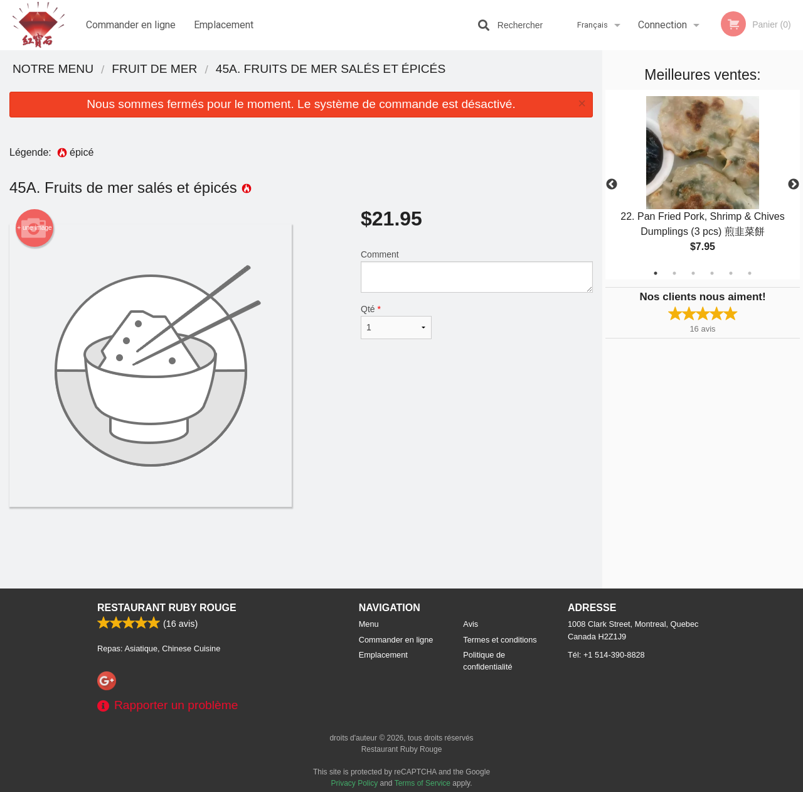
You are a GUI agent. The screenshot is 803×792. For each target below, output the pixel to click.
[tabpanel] (703, 184)
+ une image (34, 228)
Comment (477, 271)
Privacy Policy (354, 783)
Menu (369, 624)
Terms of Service (422, 783)
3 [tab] (693, 273)
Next (793, 184)
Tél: (606, 654)
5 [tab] (731, 273)
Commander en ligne (131, 25)
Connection (662, 25)
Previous (611, 184)
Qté (396, 321)
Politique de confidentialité (487, 660)
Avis (470, 624)
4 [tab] (712, 273)
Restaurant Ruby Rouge (167, 607)
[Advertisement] (301, 547)
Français (592, 25)
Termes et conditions (499, 639)
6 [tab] (749, 273)
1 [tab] (655, 273)
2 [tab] (674, 273)
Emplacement (223, 25)
